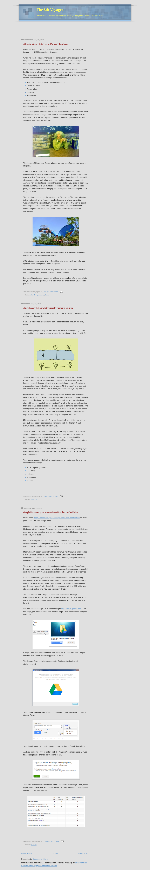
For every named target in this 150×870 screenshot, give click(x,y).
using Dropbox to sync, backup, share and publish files (57, 518)
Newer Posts (26, 853)
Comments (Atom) (40, 859)
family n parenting (37, 295)
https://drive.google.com (71, 609)
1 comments (53, 496)
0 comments (53, 291)
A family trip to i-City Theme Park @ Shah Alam (45, 44)
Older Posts (83, 853)
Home (55, 853)
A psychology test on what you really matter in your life (48, 308)
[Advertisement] (74, 30)
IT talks (34, 844)
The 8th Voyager (50, 10)
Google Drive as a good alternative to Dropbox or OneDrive (50, 512)
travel (47, 295)
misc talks (35, 499)
